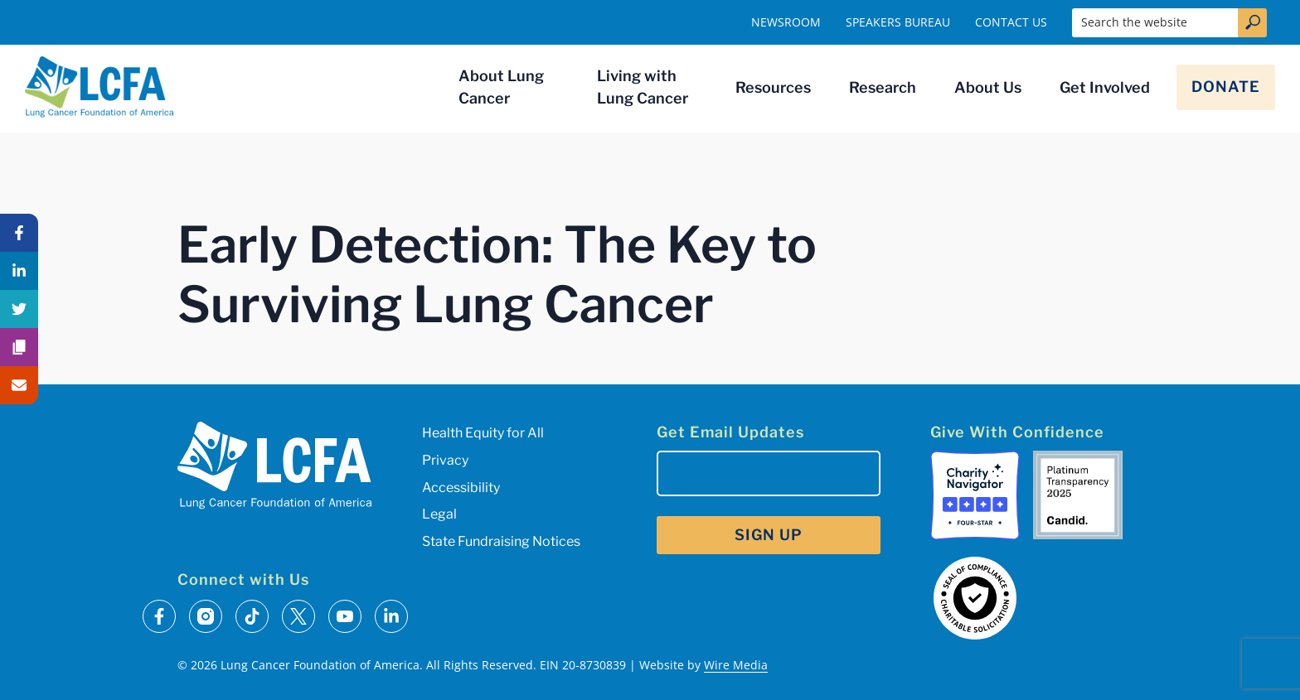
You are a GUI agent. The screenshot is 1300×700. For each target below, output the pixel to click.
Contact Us (1011, 22)
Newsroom (786, 22)
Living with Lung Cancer (642, 87)
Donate (1225, 86)
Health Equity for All (483, 433)
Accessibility (461, 487)
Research (882, 87)
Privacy (445, 460)
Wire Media (736, 665)
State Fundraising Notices (501, 541)
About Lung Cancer (501, 87)
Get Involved (1105, 87)
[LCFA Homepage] (99, 87)
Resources (773, 87)
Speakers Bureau (898, 22)
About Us (987, 87)
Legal (439, 514)
